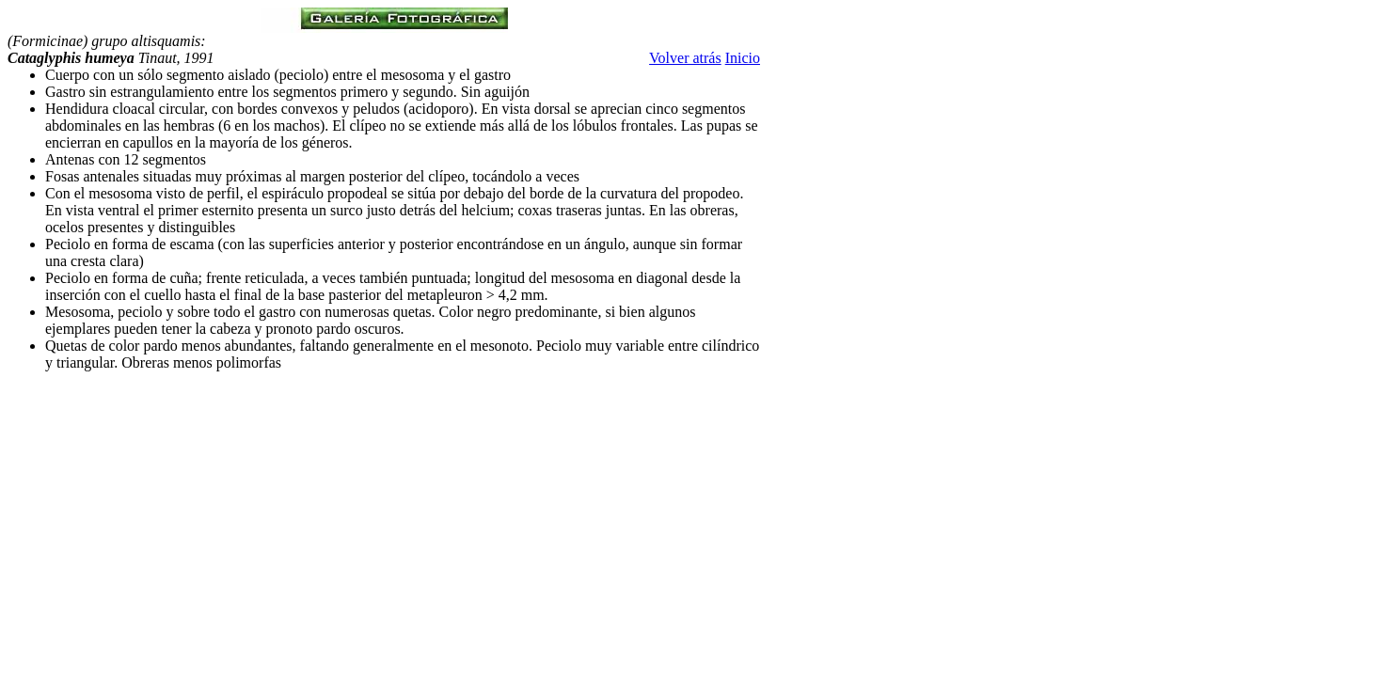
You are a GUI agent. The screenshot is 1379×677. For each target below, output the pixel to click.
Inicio (742, 58)
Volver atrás (685, 58)
